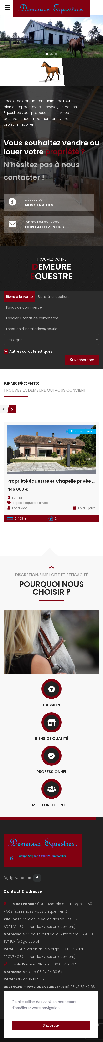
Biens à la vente (19, 296)
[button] (12, 1014)
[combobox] (51, 339)
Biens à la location (53, 296)
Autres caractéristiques (28, 351)
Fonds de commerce (24, 307)
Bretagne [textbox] (14, 339)
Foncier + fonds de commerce (32, 318)
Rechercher (82, 359)
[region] (51, 36)
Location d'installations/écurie (31, 328)
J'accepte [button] (51, 1025)
